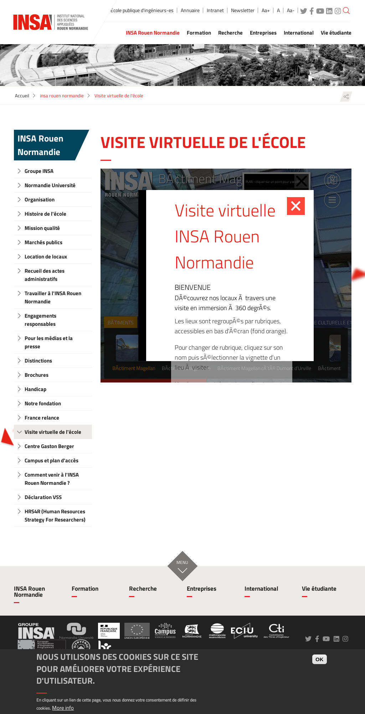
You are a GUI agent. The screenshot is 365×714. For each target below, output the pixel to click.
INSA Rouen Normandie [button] (153, 33)
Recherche (143, 588)
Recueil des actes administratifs (45, 275)
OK (319, 659)
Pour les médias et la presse (49, 342)
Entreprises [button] (263, 33)
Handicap (35, 389)
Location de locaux (46, 256)
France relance (42, 417)
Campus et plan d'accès (51, 460)
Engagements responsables (40, 320)
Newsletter (243, 10)
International (261, 588)
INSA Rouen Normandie (40, 145)
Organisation (40, 199)
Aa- (290, 10)
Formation (85, 588)
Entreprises (201, 588)
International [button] (299, 33)
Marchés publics (43, 242)
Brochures (36, 375)
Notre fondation (43, 403)
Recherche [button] (230, 33)
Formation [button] (199, 33)
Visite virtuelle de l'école (53, 432)
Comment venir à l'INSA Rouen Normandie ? (52, 479)
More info (63, 708)
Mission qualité (42, 228)
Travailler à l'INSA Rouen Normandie (53, 297)
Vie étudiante (319, 588)
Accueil (22, 95)
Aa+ (266, 10)
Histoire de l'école (45, 214)
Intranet (215, 10)
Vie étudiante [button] (336, 33)
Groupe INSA (39, 171)
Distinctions (38, 360)
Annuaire (190, 10)
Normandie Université (50, 185)
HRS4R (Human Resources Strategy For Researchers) (55, 515)
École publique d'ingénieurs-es (142, 10)
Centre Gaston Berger (49, 446)
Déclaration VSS (43, 497)
